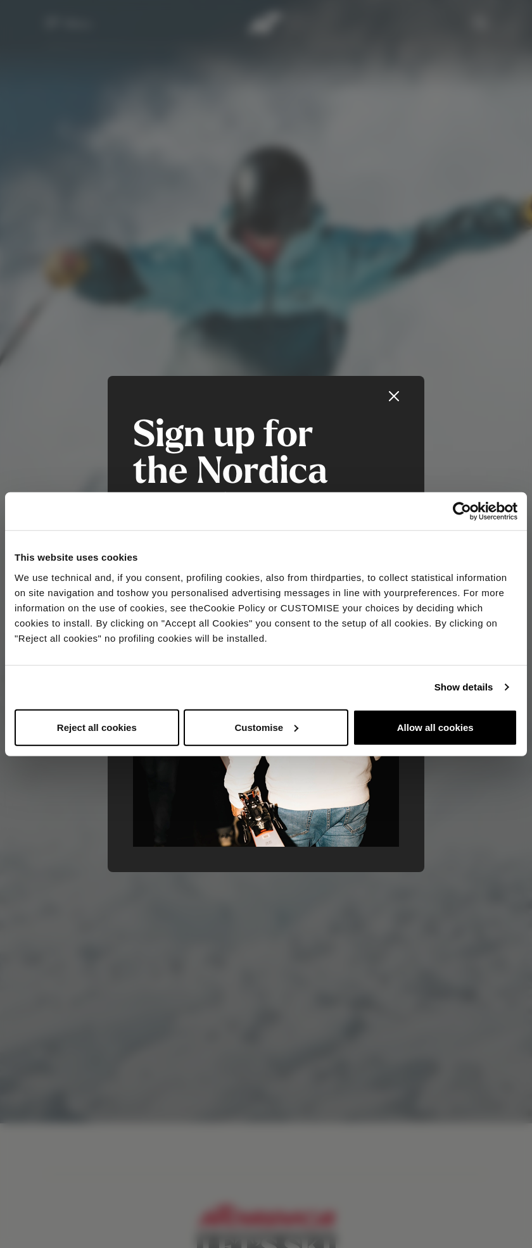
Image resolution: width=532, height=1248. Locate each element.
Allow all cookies (435, 726)
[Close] (394, 396)
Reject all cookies (97, 726)
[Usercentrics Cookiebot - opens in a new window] (462, 511)
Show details (463, 687)
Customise (266, 726)
